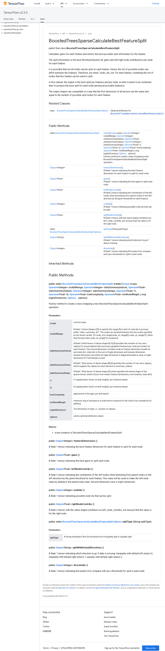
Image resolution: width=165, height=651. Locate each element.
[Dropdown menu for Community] (108, 3)
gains (106, 179)
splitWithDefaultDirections (115, 237)
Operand (127, 133)
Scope (113, 133)
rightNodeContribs (112, 215)
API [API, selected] (62, 3)
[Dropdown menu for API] (67, 3)
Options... (123, 153)
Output (53, 167)
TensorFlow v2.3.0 (16, 12)
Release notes (110, 622)
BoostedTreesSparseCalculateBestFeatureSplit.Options (82, 110)
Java (90, 33)
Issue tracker (110, 617)
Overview (8, 19)
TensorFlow (54, 33)
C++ (33, 19)
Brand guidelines (111, 631)
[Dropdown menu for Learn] (54, 3)
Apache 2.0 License (67, 588)
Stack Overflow (111, 626)
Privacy (55, 648)
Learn (48, 3)
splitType (108, 229)
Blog (45, 617)
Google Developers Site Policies (105, 588)
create (107, 133)
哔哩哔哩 (47, 631)
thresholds (108, 248)
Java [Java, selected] (42, 19)
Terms (46, 648)
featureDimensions (112, 167)
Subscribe (151, 648)
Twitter (46, 626)
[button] (19, 22)
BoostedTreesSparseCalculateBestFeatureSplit (137, 113)
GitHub (155, 3)
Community (99, 3)
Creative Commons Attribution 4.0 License (122, 585)
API (63, 33)
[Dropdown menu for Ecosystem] (87, 3)
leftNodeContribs (111, 190)
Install (37, 3)
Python (22, 19)
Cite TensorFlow (111, 636)
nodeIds (107, 204)
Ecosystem (78, 3)
